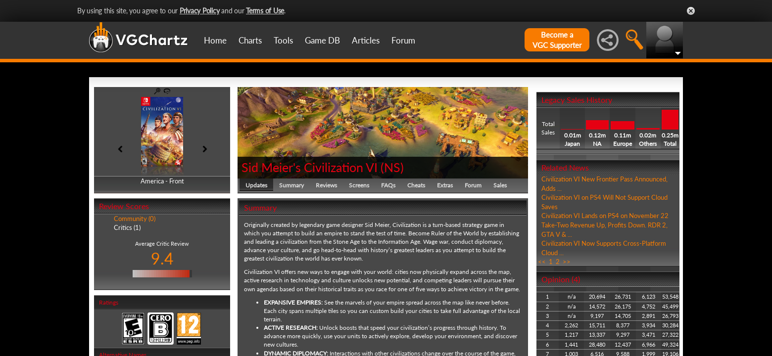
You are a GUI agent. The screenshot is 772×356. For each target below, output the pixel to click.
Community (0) (134, 218)
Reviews (326, 185)
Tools (283, 40)
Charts (250, 40)
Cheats (416, 185)
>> (566, 262)
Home (215, 40)
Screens (359, 185)
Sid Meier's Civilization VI (309, 167)
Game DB (322, 40)
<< (541, 262)
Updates (256, 185)
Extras (445, 185)
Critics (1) (127, 227)
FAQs (388, 185)
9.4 (162, 258)
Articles (366, 40)
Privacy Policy (200, 10)
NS (392, 167)
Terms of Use (265, 10)
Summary (291, 185)
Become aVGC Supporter (556, 39)
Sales (500, 185)
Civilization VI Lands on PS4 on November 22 (605, 216)
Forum (403, 40)
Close (691, 11)
